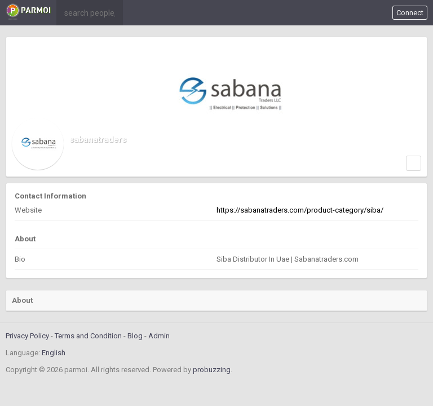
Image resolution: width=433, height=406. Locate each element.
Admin (159, 336)
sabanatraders (97, 139)
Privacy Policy (27, 336)
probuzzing (212, 369)
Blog (135, 336)
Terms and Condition (88, 336)
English (53, 352)
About (22, 300)
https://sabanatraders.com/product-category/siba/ (299, 210)
